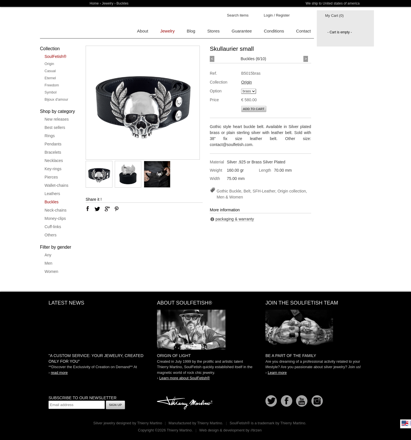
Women (51, 271)
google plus (107, 208)
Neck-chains (56, 210)
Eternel (50, 78)
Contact (303, 31)
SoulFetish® (55, 56)
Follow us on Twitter (271, 401)
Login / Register (277, 15)
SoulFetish (205, 330)
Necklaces (54, 160)
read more (59, 372)
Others (51, 235)
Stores (213, 31)
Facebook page (286, 401)
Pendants (53, 144)
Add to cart (254, 109)
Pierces (51, 177)
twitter (97, 208)
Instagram (317, 401)
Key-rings (53, 169)
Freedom (52, 85)
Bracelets (53, 152)
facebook (87, 208)
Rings (50, 135)
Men (48, 263)
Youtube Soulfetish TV (301, 401)
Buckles (52, 202)
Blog (191, 31)
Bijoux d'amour (56, 100)
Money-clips (55, 218)
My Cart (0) (334, 15)
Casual (50, 71)
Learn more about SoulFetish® (184, 378)
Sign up (115, 405)
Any (48, 255)
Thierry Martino (185, 403)
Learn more (277, 372)
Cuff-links (53, 226)
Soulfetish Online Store (60, 23)
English (405, 423)
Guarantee (242, 31)
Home (94, 3)
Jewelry (108, 3)
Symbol (51, 92)
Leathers (52, 193)
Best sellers (55, 127)
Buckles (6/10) (253, 58)
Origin (49, 64)
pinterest (116, 208)
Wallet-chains (56, 185)
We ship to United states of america (333, 3)
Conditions (274, 31)
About (142, 31)
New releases (57, 119)
